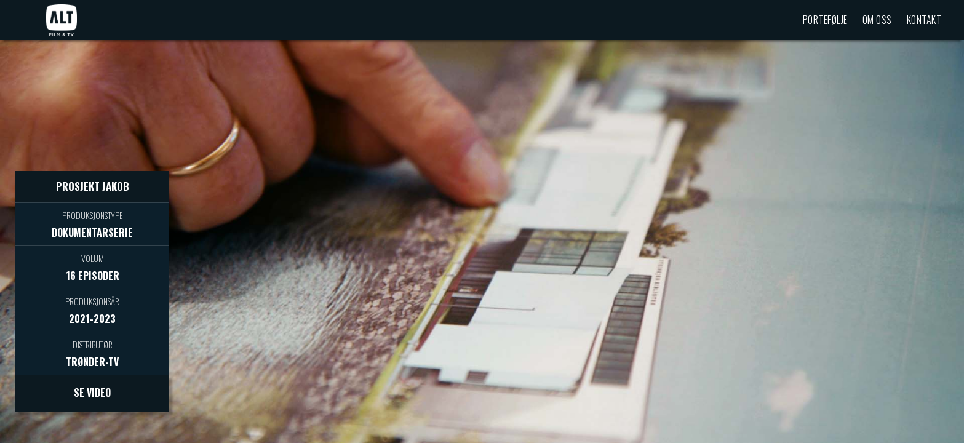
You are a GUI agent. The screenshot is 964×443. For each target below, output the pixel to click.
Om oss (877, 19)
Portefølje (825, 19)
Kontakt (924, 19)
